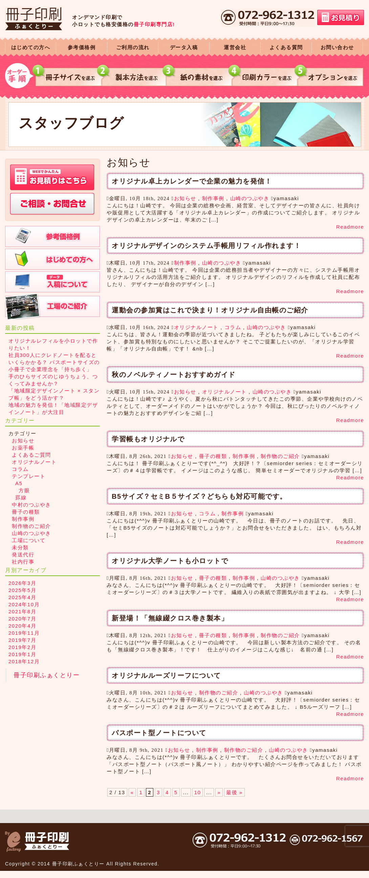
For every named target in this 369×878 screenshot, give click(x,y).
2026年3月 (22, 583)
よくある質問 (286, 47)
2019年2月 (22, 647)
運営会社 (235, 47)
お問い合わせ (337, 47)
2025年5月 (22, 590)
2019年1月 (22, 654)
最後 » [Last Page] (234, 792)
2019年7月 (22, 640)
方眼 (24, 490)
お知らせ (185, 198)
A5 (18, 483)
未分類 (20, 547)
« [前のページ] (132, 792)
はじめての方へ (30, 47)
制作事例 (213, 198)
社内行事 (23, 562)
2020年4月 (22, 626)
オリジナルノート (196, 327)
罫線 (20, 497)
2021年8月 (22, 611)
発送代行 (23, 554)
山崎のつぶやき (249, 198)
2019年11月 (24, 633)
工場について (28, 540)
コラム (232, 327)
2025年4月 (22, 597)
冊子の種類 (213, 456)
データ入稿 (184, 47)
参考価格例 (82, 47)
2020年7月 (22, 619)
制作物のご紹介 (280, 456)
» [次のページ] (219, 792)
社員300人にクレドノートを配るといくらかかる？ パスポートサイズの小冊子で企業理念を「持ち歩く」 (54, 362)
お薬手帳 (23, 448)
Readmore (350, 227)
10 (197, 792)
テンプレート (28, 476)
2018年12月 (24, 661)
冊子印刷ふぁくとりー (47, 675)
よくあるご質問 (31, 455)
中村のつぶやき (31, 505)
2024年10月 (24, 604)
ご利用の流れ (133, 47)
